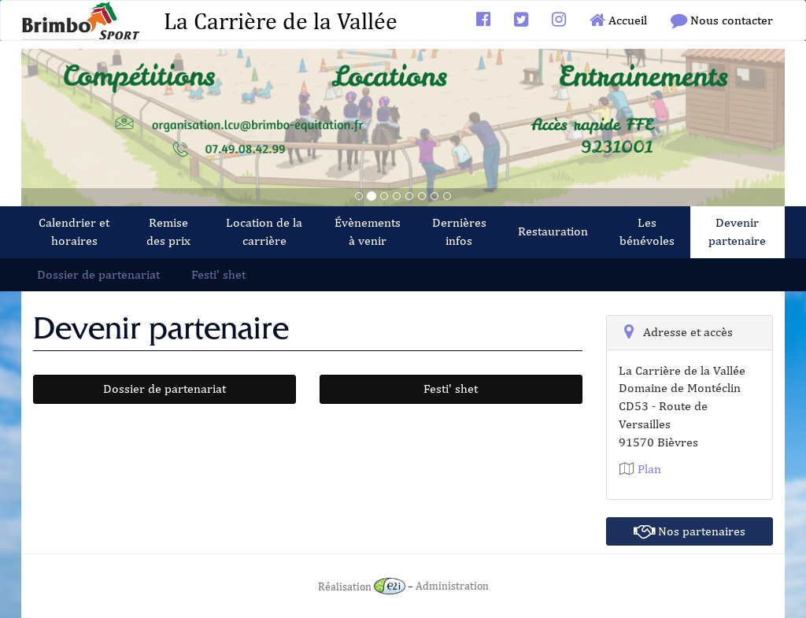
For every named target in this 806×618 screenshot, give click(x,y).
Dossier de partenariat (98, 274)
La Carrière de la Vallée (280, 20)
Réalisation (361, 586)
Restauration (553, 231)
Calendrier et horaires (74, 231)
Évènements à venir (368, 231)
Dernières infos (459, 231)
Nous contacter (722, 20)
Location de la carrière (264, 231)
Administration (452, 586)
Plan (640, 468)
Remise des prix (168, 231)
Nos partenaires (689, 531)
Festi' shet (218, 274)
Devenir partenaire (737, 231)
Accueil (618, 20)
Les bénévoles (647, 231)
